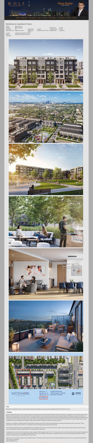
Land (39, 17)
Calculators (61, 17)
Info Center (52, 17)
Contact (74, 17)
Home (17, 17)
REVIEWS (69, 17)
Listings (45, 17)
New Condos (32, 17)
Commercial (24, 17)
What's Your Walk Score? (12, 440)
